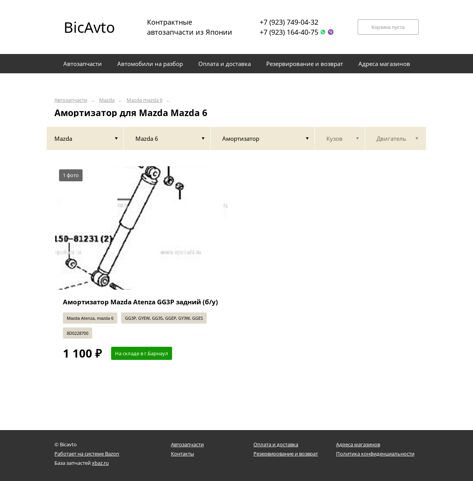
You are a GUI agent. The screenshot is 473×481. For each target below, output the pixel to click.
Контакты (182, 453)
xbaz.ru (100, 462)
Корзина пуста (388, 27)
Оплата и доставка (275, 444)
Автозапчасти (70, 100)
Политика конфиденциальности (375, 453)
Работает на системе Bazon (86, 453)
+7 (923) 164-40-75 (289, 32)
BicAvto (89, 27)
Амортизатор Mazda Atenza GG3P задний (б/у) (140, 301)
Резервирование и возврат (285, 453)
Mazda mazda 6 (144, 100)
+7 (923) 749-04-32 (289, 22)
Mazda (107, 100)
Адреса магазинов (358, 444)
